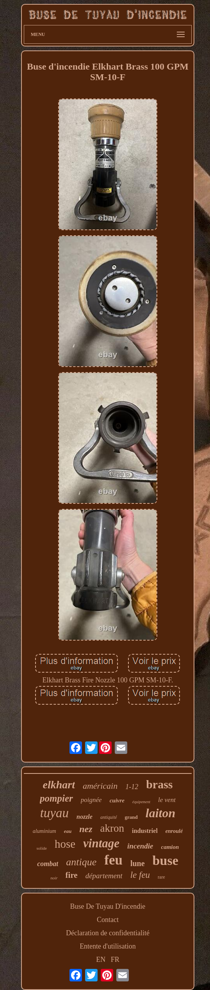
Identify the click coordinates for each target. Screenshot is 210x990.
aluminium (44, 831)
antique (81, 862)
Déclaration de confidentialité (107, 933)
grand (131, 817)
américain (100, 786)
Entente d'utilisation (108, 946)
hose (65, 844)
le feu (140, 875)
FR (115, 959)
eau (68, 831)
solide (42, 848)
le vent (167, 800)
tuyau (54, 813)
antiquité (108, 817)
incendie (140, 846)
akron (112, 828)
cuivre (117, 800)
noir (53, 877)
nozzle (85, 816)
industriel (145, 830)
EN (100, 959)
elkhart (59, 785)
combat (47, 864)
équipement (141, 802)
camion (170, 847)
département (104, 876)
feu (113, 860)
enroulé (174, 831)
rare (161, 877)
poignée (91, 800)
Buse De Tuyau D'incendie (108, 906)
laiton (160, 813)
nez (85, 829)
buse (165, 860)
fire (72, 875)
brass (159, 784)
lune (137, 863)
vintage (101, 843)
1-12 (131, 787)
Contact (108, 920)
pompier (56, 798)
